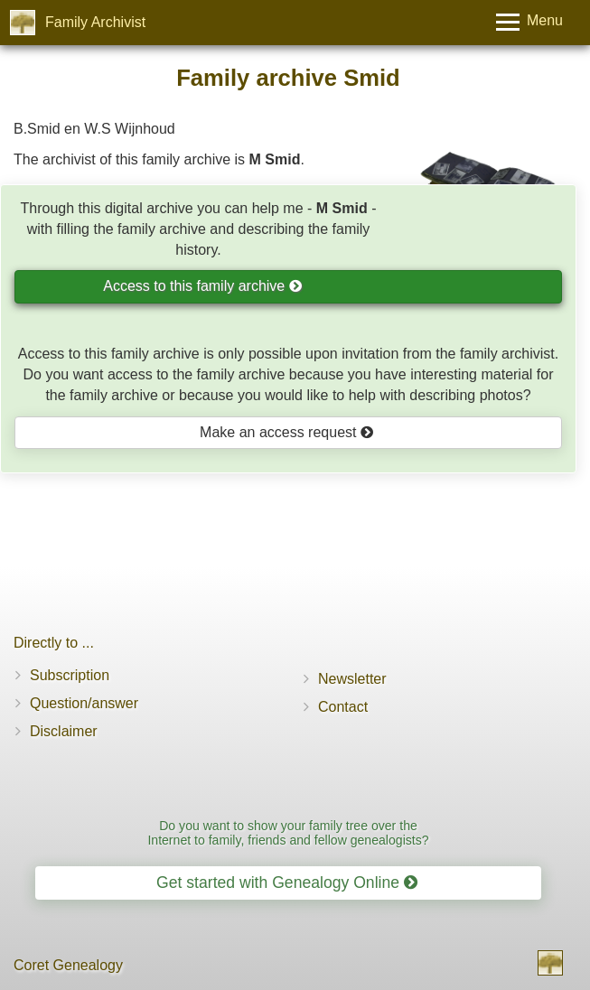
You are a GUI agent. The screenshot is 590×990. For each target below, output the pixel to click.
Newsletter (352, 678)
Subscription (69, 675)
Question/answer (84, 703)
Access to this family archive (202, 286)
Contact (343, 706)
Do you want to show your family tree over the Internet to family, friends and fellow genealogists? (287, 832)
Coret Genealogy (68, 965)
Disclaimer (64, 731)
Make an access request (287, 432)
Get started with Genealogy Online (286, 882)
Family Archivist (95, 22)
